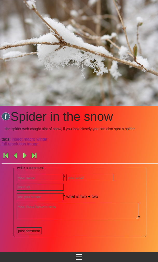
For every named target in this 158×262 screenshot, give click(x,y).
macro (29, 139)
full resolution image (20, 144)
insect (17, 139)
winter (41, 139)
